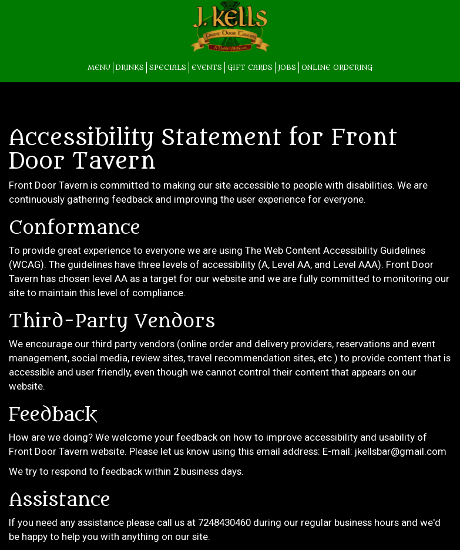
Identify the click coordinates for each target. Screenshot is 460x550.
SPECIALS (167, 67)
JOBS (287, 67)
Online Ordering (336, 67)
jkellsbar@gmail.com (400, 451)
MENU (99, 67)
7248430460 (224, 522)
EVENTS (207, 67)
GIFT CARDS (250, 67)
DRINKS (130, 67)
